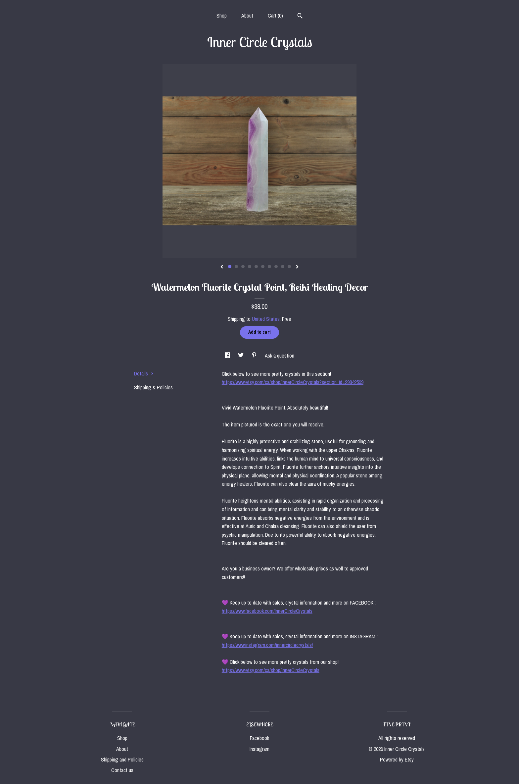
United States (266, 318)
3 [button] (243, 266)
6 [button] (262, 266)
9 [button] (282, 266)
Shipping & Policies (153, 387)
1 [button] (229, 266)
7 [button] (269, 266)
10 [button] (289, 266)
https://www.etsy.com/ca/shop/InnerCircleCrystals (270, 670)
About (247, 15)
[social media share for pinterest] (255, 355)
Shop (221, 15)
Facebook (259, 738)
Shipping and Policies (122, 759)
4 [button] (249, 266)
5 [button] (256, 266)
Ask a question (279, 355)
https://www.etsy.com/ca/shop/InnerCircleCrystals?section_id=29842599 (292, 382)
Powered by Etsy (397, 759)
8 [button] (276, 266)
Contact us (122, 770)
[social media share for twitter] (241, 355)
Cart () (275, 15)
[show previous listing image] (221, 267)
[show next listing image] (297, 267)
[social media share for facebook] (228, 355)
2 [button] (236, 266)
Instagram (259, 749)
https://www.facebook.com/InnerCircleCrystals (267, 610)
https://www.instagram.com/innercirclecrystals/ (267, 645)
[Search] (300, 16)
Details (144, 373)
